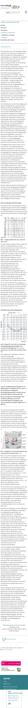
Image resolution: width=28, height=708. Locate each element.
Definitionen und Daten (8, 35)
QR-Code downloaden (7, 649)
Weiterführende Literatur (7, 40)
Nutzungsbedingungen (10, 689)
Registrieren (7, 684)
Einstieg (3, 25)
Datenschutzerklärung (11, 687)
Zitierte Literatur (11, 639)
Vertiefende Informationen (8, 32)
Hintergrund (4, 30)
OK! (10, 704)
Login (5, 681)
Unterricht (3, 27)
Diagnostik (4, 37)
